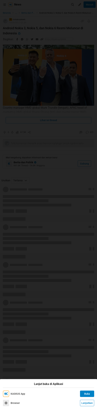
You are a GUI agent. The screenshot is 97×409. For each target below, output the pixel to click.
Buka (87, 393)
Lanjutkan (87, 403)
